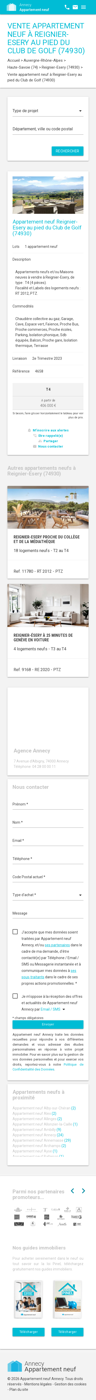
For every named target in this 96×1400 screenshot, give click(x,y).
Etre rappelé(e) (50, 436)
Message (20, 913)
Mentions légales (38, 1384)
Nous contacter (50, 446)
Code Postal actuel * (29, 877)
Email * (18, 841)
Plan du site (18, 1389)
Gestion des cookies (71, 1384)
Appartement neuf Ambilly (37, 1130)
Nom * (18, 822)
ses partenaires (57, 945)
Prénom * (20, 804)
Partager (51, 441)
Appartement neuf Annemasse (42, 1140)
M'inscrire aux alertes (51, 430)
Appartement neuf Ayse (35, 1151)
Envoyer (48, 1024)
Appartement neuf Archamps (39, 1146)
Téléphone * (22, 859)
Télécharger (28, 1332)
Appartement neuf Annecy (38, 1135)
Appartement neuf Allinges (37, 1119)
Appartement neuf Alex (34, 1113)
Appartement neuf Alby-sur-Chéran (44, 1108)
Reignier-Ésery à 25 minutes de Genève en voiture (43, 637)
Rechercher (67, 151)
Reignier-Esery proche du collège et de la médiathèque (47, 539)
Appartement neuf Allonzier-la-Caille (45, 1124)
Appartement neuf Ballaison (38, 1156)
